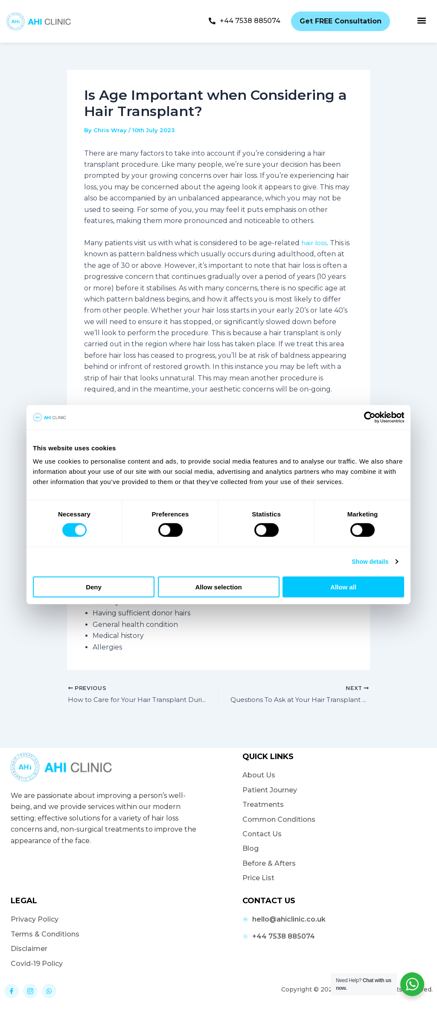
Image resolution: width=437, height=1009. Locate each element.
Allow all (343, 587)
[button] (421, 20)
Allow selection (218, 587)
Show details (368, 561)
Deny (94, 587)
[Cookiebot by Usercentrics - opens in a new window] (366, 417)
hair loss (314, 243)
